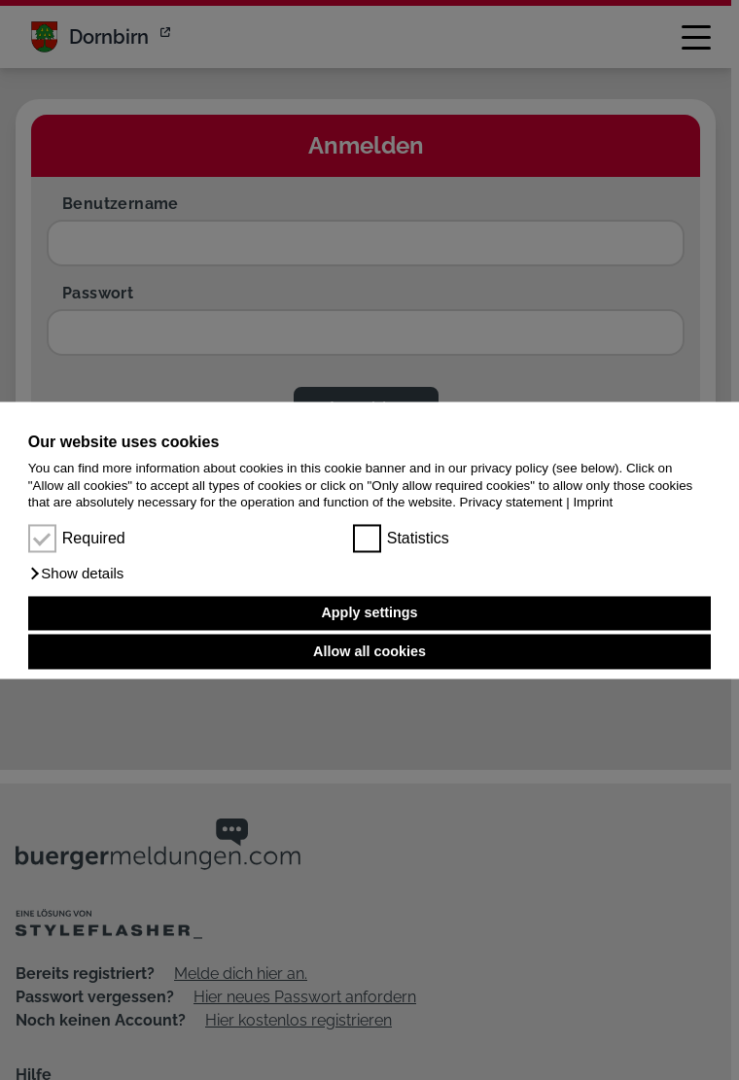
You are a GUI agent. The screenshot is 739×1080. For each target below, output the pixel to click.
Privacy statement (511, 502)
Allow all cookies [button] (369, 651)
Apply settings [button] (369, 613)
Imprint (593, 502)
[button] (76, 573)
